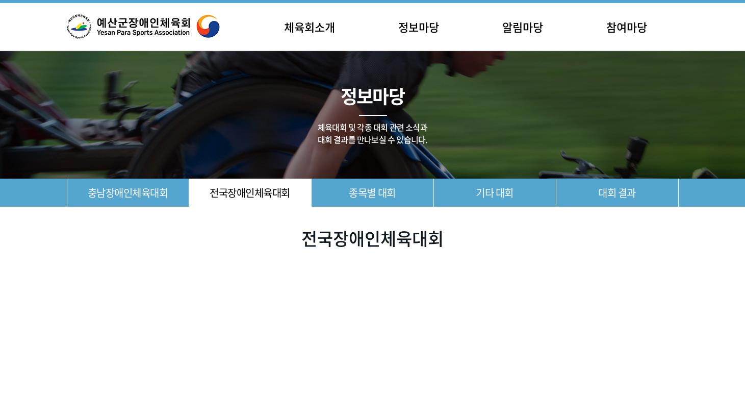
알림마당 (522, 26)
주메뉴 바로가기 (0, 0)
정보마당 (418, 26)
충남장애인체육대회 (128, 192)
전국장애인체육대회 (250, 192)
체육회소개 (309, 26)
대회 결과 (617, 192)
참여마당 (626, 26)
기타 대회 (494, 192)
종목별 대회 (372, 192)
